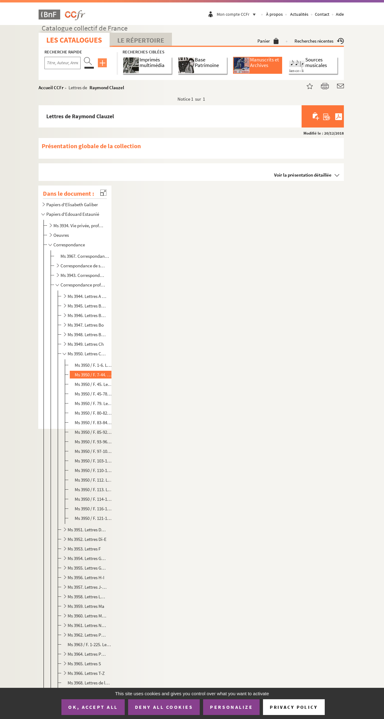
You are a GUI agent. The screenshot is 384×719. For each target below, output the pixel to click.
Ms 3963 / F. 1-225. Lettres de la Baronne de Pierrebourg (89, 644)
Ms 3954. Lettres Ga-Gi (87, 558)
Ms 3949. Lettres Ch (86, 344)
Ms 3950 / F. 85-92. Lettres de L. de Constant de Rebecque (93, 432)
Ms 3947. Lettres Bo (86, 325)
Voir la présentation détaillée (303, 175)
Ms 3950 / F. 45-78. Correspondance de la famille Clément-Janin (93, 394)
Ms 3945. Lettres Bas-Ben (87, 306)
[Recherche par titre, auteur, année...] (62, 63)
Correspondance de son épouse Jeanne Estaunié (83, 266)
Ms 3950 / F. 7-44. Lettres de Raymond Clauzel (93, 375)
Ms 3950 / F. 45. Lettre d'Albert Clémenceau (93, 384)
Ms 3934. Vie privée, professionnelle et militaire (79, 225)
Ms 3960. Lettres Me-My (87, 616)
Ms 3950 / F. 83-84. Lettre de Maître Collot (93, 422)
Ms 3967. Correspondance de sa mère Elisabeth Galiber (86, 256)
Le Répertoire (140, 40)
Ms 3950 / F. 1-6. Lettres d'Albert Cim (93, 365)
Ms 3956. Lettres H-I (86, 577)
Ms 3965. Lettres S (84, 664)
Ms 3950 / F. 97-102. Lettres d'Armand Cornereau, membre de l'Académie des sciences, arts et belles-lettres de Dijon (93, 451)
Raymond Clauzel (107, 87)
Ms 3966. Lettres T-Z (86, 673)
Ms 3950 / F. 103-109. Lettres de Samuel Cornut (93, 461)
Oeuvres (61, 235)
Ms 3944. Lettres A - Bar (87, 296)
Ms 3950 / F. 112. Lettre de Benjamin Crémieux (93, 480)
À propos (274, 14)
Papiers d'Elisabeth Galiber (72, 204)
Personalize (231, 707)
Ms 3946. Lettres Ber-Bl (87, 315)
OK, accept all (93, 707)
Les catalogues (74, 40)
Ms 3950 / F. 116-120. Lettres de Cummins (93, 509)
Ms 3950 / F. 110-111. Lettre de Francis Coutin (93, 470)
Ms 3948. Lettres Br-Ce (87, 334)
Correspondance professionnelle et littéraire (83, 285)
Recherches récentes (319, 41)
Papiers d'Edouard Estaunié (72, 214)
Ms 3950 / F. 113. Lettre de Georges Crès (93, 489)
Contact (322, 14)
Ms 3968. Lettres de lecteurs (89, 683)
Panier (268, 41)
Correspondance (69, 245)
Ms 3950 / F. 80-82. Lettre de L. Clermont (93, 413)
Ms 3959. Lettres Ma (86, 606)
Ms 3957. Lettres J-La (87, 587)
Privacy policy (294, 707)
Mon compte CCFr (238, 14)
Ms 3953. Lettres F (84, 549)
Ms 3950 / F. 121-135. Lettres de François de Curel (93, 518)
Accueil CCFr (51, 87)
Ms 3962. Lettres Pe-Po (87, 635)
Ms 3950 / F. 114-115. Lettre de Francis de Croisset (93, 499)
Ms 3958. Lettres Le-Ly (87, 597)
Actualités (299, 14)
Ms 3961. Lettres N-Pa (87, 625)
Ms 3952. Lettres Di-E (87, 539)
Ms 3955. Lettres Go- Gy (87, 568)
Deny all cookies (164, 707)
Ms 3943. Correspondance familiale (83, 275)
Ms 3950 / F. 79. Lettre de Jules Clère (93, 403)
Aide (340, 14)
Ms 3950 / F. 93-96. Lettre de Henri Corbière (93, 442)
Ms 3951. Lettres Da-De (87, 530)
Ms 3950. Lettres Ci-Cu (87, 354)
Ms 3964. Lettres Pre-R (87, 654)
